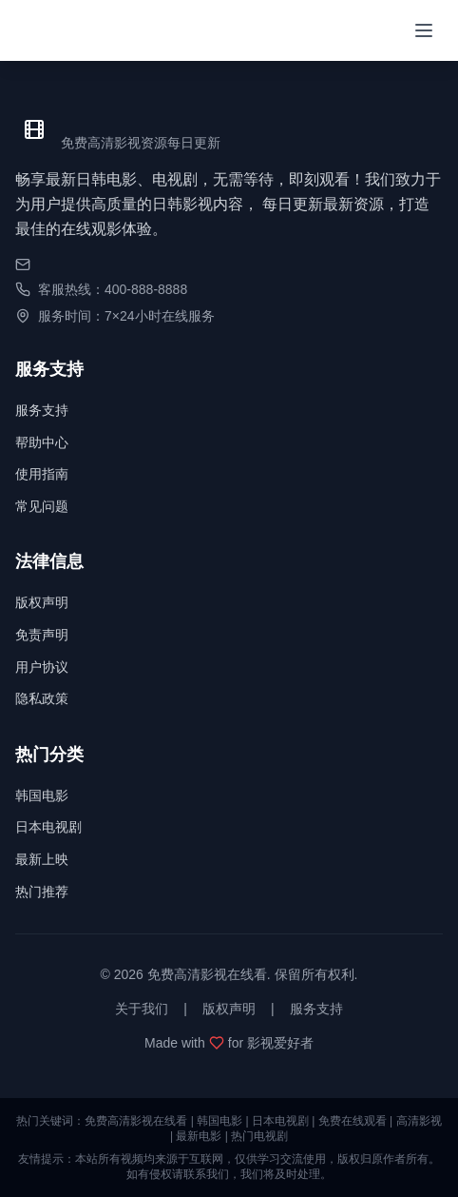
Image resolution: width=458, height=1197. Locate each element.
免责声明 (41, 634)
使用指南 (41, 473)
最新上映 (41, 859)
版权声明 (41, 602)
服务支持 (41, 410)
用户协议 (41, 667)
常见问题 (41, 506)
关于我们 (141, 1008)
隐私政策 (41, 698)
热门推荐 (41, 891)
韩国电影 (41, 795)
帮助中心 (41, 442)
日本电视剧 (48, 826)
